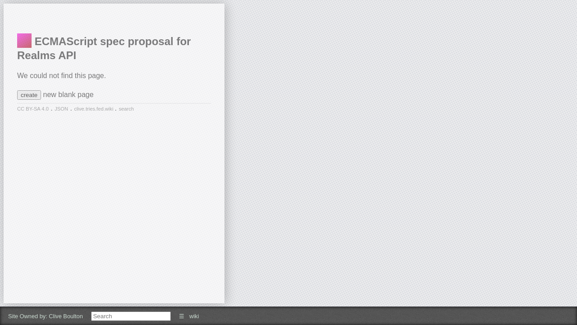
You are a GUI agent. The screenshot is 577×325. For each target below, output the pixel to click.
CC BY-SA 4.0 (33, 108)
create (29, 95)
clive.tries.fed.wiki (94, 108)
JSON (61, 108)
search (126, 108)
